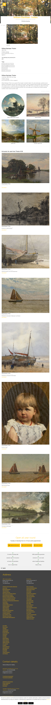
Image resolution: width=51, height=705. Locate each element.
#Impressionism (11, 66)
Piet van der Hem (30, 595)
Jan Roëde (5, 651)
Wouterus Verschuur (7, 616)
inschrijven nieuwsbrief (8, 676)
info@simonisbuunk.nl (14, 545)
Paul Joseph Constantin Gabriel (9, 593)
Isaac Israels (29, 597)
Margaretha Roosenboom (8, 610)
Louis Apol (5, 588)
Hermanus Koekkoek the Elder (9, 597)
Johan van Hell (6, 639)
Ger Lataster (5, 644)
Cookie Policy (5, 684)
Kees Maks (28, 603)
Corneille (4, 637)
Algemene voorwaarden (8, 681)
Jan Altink (5, 625)
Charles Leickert (6, 606)
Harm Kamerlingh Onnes (31, 607)
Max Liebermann (29, 602)
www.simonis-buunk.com (8, 691)
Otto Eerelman (6, 590)
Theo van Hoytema (30, 596)
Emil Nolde (5, 649)
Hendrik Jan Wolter (30, 617)
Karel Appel (5, 627)
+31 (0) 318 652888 (26, 545)
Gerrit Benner (5, 630)
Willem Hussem (6, 642)
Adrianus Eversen (6, 592)
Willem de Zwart (30, 618)
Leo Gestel (28, 592)
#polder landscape (6, 70)
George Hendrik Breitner (31, 588)
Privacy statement (6, 683)
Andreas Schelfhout (7, 611)
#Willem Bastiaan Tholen (7, 64)
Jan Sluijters (29, 609)
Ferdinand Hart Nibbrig (31, 593)
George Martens (29, 604)
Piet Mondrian (29, 606)
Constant (5, 635)
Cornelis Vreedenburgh (31, 614)
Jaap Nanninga (6, 648)
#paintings (4, 66)
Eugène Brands (6, 632)
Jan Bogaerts (5, 631)
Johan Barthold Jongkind (8, 595)
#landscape (4, 68)
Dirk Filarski (28, 590)
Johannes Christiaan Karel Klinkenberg (11, 600)
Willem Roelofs (6, 609)
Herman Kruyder (29, 600)
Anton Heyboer (6, 641)
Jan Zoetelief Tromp (7, 614)
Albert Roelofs (6, 607)
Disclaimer (5, 686)
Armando (5, 628)
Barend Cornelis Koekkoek (8, 596)
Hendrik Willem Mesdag (8, 604)
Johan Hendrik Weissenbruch (9, 617)
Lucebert (4, 645)
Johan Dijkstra (5, 638)
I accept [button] (31, 703)
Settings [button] (20, 703)
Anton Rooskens (6, 652)
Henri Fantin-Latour (30, 589)
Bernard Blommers (6, 589)
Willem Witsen (29, 616)
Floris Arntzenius (30, 586)
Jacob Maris (5, 602)
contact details (38, 545)
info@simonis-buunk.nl (7, 672)
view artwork (4, 187)
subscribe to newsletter (8, 696)
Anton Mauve (5, 603)
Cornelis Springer (6, 613)
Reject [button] (25, 703)
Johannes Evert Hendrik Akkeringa (10, 586)
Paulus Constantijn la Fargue (9, 599)
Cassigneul (5, 634)
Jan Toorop (28, 613)
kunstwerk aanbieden (8, 677)
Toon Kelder (29, 599)
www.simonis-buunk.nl (7, 671)
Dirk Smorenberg (30, 610)
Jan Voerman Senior (30, 611)
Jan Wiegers (5, 653)
